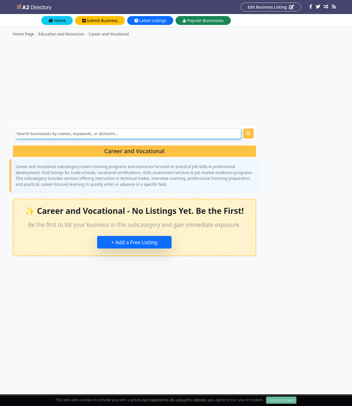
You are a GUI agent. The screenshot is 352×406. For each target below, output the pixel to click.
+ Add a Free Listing (134, 242)
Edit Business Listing (271, 7)
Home (56, 20)
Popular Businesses (203, 20)
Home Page (23, 34)
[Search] (128, 134)
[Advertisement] (134, 82)
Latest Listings (150, 20)
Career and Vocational (109, 34)
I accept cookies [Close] (281, 401)
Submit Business (100, 20)
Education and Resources (61, 34)
